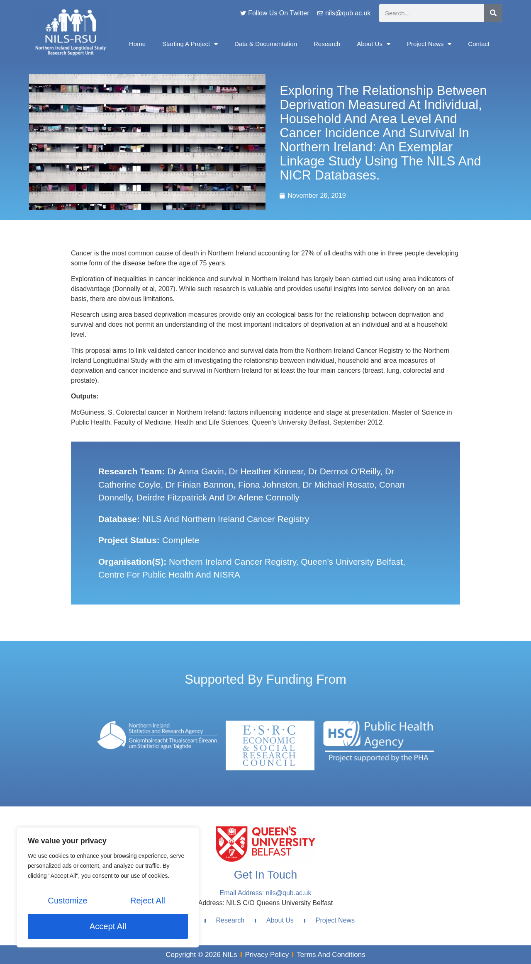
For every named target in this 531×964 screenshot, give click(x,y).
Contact (479, 43)
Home (137, 43)
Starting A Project (190, 44)
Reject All (147, 901)
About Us (373, 44)
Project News (429, 44)
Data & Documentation (265, 43)
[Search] (493, 13)
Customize (67, 901)
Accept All (108, 926)
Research (327, 43)
